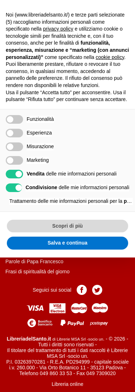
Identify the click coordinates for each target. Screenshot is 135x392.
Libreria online (68, 384)
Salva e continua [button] (67, 243)
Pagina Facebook (82, 290)
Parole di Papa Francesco (34, 261)
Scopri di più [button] (67, 226)
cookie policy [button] (110, 57)
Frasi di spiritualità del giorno (37, 271)
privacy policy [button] (58, 29)
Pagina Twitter (97, 290)
